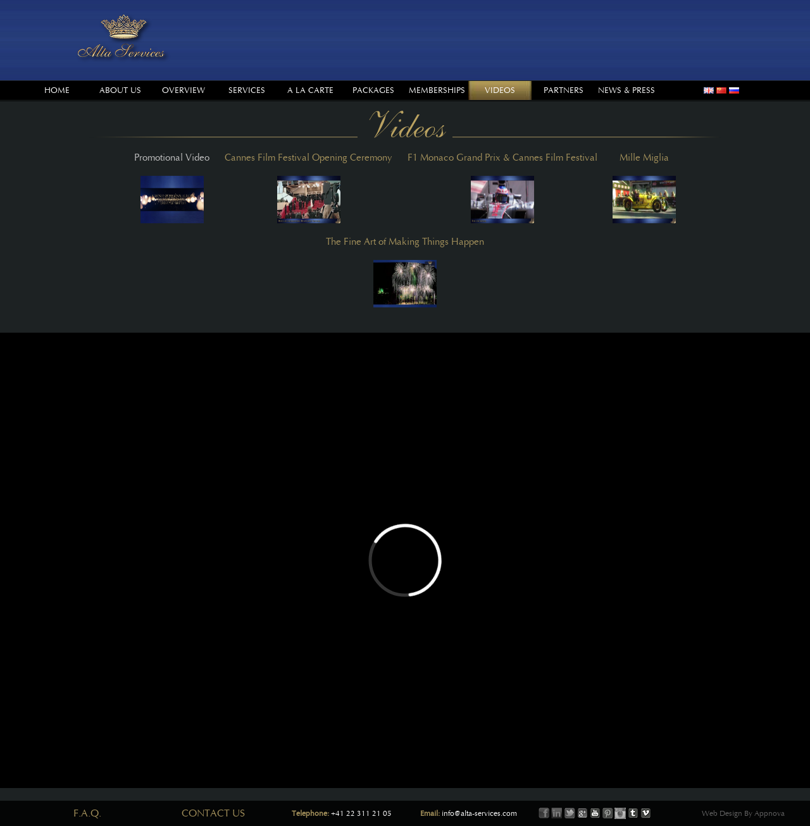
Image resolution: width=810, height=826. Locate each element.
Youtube (595, 813)
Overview (183, 90)
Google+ (582, 813)
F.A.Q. (87, 813)
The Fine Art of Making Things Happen (405, 271)
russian (734, 90)
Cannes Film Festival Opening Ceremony (308, 187)
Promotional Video (171, 187)
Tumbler (633, 813)
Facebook (544, 813)
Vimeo (645, 813)
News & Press (626, 90)
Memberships (437, 90)
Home (57, 90)
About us (120, 90)
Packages (373, 90)
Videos (500, 90)
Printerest (607, 813)
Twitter (569, 813)
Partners (563, 90)
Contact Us (213, 813)
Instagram (620, 813)
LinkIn (557, 813)
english (709, 90)
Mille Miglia (644, 187)
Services (246, 90)
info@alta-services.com (479, 813)
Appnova (768, 813)
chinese (721, 90)
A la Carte (310, 90)
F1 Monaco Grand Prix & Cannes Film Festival (502, 187)
